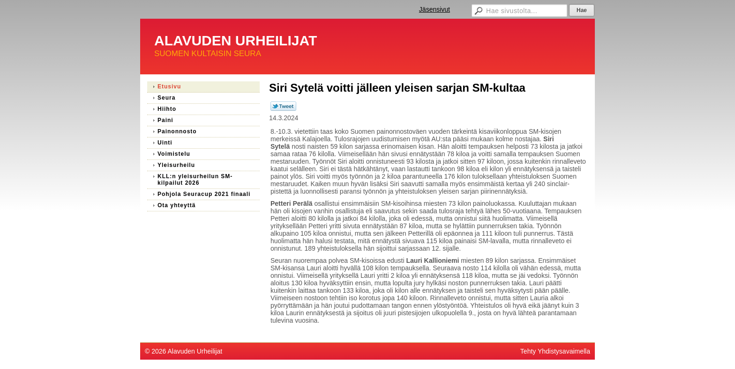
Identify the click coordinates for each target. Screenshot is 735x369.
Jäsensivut (434, 9)
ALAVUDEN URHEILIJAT (235, 40)
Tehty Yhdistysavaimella (555, 351)
